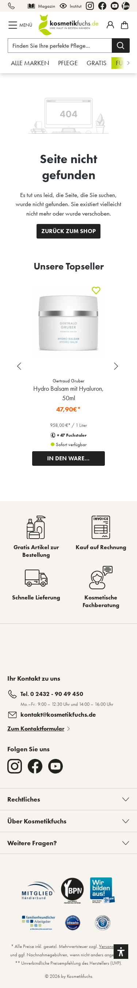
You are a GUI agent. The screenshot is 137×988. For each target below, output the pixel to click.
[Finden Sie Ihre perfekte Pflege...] (60, 45)
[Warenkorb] (123, 25)
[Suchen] (121, 45)
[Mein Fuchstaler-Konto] (110, 24)
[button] (121, 951)
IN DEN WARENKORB (76, 458)
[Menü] (21, 25)
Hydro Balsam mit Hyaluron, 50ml (68, 393)
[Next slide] (116, 366)
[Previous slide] (20, 366)
